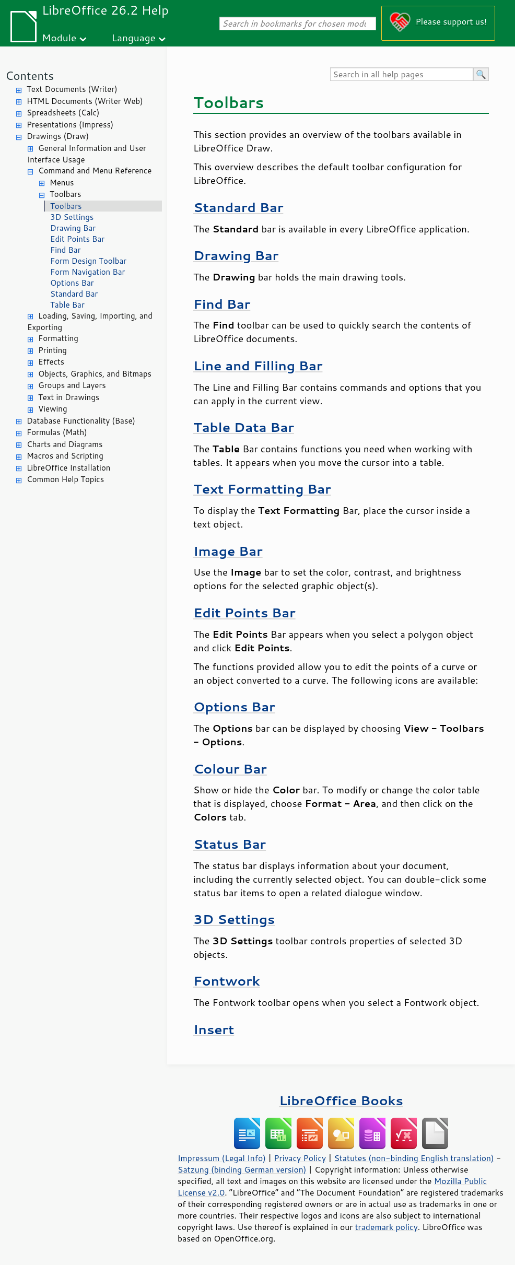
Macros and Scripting (65, 455)
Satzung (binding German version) (242, 1169)
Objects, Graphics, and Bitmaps (94, 373)
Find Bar (65, 249)
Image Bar (228, 551)
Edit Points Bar (77, 238)
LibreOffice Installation (68, 467)
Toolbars (65, 194)
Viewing (52, 408)
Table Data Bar (243, 427)
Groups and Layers (72, 385)
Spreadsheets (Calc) (63, 112)
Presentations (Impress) (70, 124)
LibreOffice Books (341, 1100)
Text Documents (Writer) (72, 89)
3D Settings (71, 217)
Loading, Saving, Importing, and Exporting (90, 321)
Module (59, 37)
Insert (213, 1029)
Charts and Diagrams (64, 444)
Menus (62, 182)
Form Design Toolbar (88, 260)
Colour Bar (230, 768)
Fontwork (226, 980)
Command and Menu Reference (94, 170)
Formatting (58, 338)
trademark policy (386, 1227)
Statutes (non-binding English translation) (414, 1158)
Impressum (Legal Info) (222, 1158)
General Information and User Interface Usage (86, 154)
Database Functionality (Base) (81, 420)
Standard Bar (74, 293)
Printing (52, 350)
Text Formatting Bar (262, 488)
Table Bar (67, 304)
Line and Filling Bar (257, 365)
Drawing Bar (73, 227)
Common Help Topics (65, 479)
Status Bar (229, 844)
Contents (29, 75)
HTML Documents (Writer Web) (85, 101)
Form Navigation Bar (87, 271)
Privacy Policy (300, 1158)
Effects (51, 361)
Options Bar (72, 282)
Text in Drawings (68, 397)
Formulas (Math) (57, 432)
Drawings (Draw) (58, 136)
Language (134, 37)
